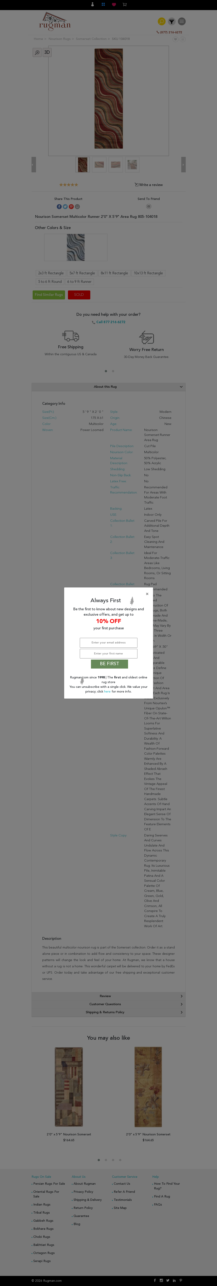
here (108, 691)
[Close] (109, 594)
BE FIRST (109, 664)
